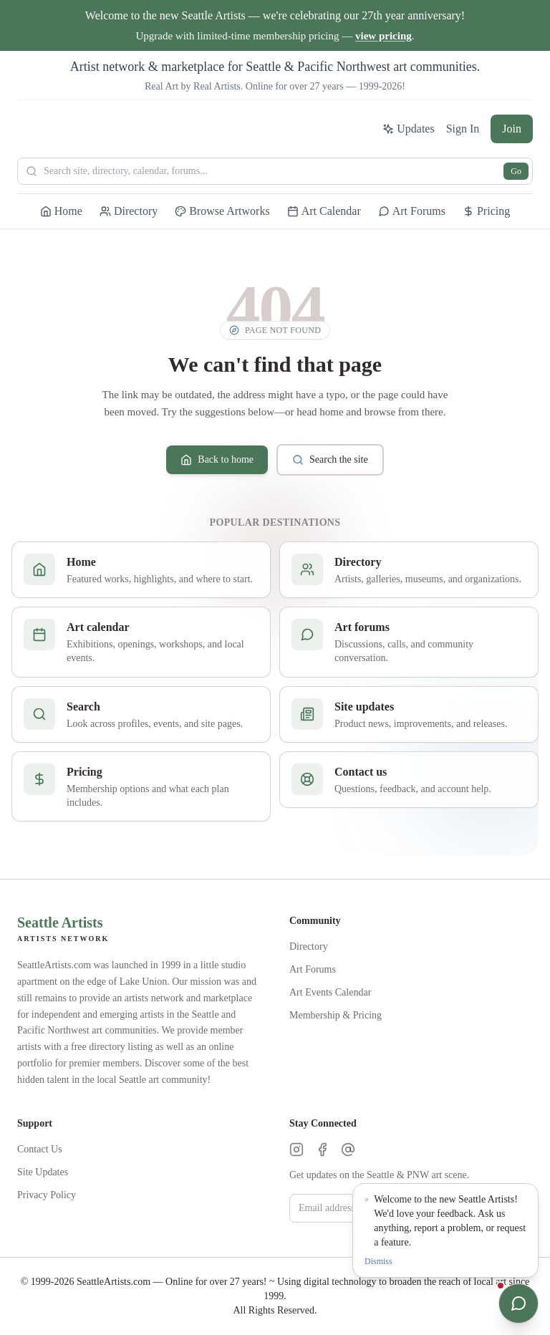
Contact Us (39, 1149)
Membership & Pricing (335, 1015)
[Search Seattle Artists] (275, 171)
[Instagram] (296, 1149)
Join (511, 128)
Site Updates (42, 1172)
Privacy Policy (46, 1195)
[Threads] (348, 1149)
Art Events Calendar (330, 992)
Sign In (463, 128)
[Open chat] (518, 1303)
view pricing (383, 36)
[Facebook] (322, 1149)
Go (516, 171)
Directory (308, 946)
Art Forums (312, 969)
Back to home (217, 460)
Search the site (330, 460)
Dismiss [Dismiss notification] (378, 1261)
